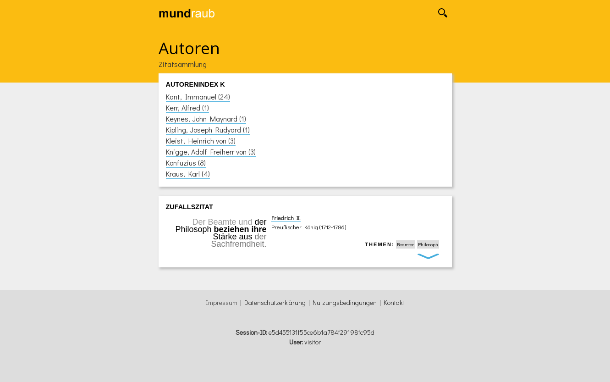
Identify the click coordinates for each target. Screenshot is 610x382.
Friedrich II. (286, 217)
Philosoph (428, 244)
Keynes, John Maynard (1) (206, 118)
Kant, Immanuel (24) (198, 96)
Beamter (405, 244)
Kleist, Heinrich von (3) (201, 140)
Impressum (221, 302)
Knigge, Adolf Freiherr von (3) (211, 151)
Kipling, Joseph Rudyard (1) (208, 129)
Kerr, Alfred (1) (187, 107)
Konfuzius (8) (186, 162)
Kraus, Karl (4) (188, 173)
